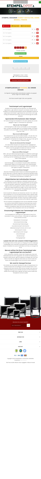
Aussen (20, 56)
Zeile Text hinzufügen (20, 53)
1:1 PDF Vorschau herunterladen (20, 76)
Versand (33, 362)
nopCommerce (23, 360)
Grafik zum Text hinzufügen (20, 61)
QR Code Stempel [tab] (25, 26)
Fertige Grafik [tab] (15, 26)
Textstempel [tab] (6, 26)
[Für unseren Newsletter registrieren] (18, 325)
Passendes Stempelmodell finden (20, 80)
